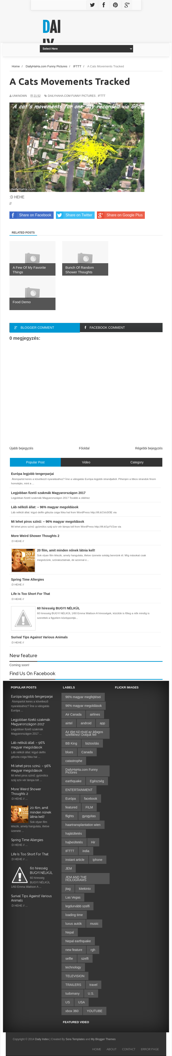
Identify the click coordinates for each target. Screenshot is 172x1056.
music (94, 923)
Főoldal (84, 448)
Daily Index (42, 1039)
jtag (68, 888)
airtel (68, 723)
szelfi (85, 958)
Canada (87, 752)
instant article (74, 860)
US (67, 1002)
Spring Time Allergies (27, 840)
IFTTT (101, 95)
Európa (70, 798)
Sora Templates (75, 1039)
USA (81, 1002)
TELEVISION (74, 976)
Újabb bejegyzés (21, 448)
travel (93, 985)
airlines (95, 714)
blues (69, 752)
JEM (68, 868)
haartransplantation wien (83, 825)
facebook (90, 798)
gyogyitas (89, 816)
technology (73, 967)
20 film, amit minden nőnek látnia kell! (40, 812)
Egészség (97, 781)
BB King (71, 743)
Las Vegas (72, 897)
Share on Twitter (74, 215)
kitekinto (85, 888)
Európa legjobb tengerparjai (32, 696)
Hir (93, 842)
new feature (73, 950)
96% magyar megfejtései (83, 697)
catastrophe (73, 761)
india (85, 851)
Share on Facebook (30, 215)
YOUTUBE (94, 1011)
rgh (92, 950)
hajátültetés (73, 833)
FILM (89, 807)
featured (71, 807)
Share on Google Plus (120, 215)
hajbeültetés (74, 842)
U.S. (91, 993)
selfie (69, 958)
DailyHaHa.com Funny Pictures (72, 95)
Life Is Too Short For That (29, 854)
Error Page (150, 1049)
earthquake (73, 781)
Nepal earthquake (78, 941)
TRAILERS (73, 985)
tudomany (72, 993)
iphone (97, 860)
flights (69, 816)
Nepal (69, 932)
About (112, 1049)
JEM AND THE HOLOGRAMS (76, 878)
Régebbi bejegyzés (149, 448)
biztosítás (92, 743)
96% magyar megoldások (83, 706)
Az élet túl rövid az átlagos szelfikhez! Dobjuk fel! (84, 733)
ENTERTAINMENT (79, 790)
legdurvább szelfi (77, 906)
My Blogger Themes (103, 1039)
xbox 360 (72, 1011)
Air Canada (73, 714)
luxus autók (73, 923)
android (86, 723)
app (102, 723)
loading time (74, 915)
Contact (128, 1049)
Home (96, 1049)
